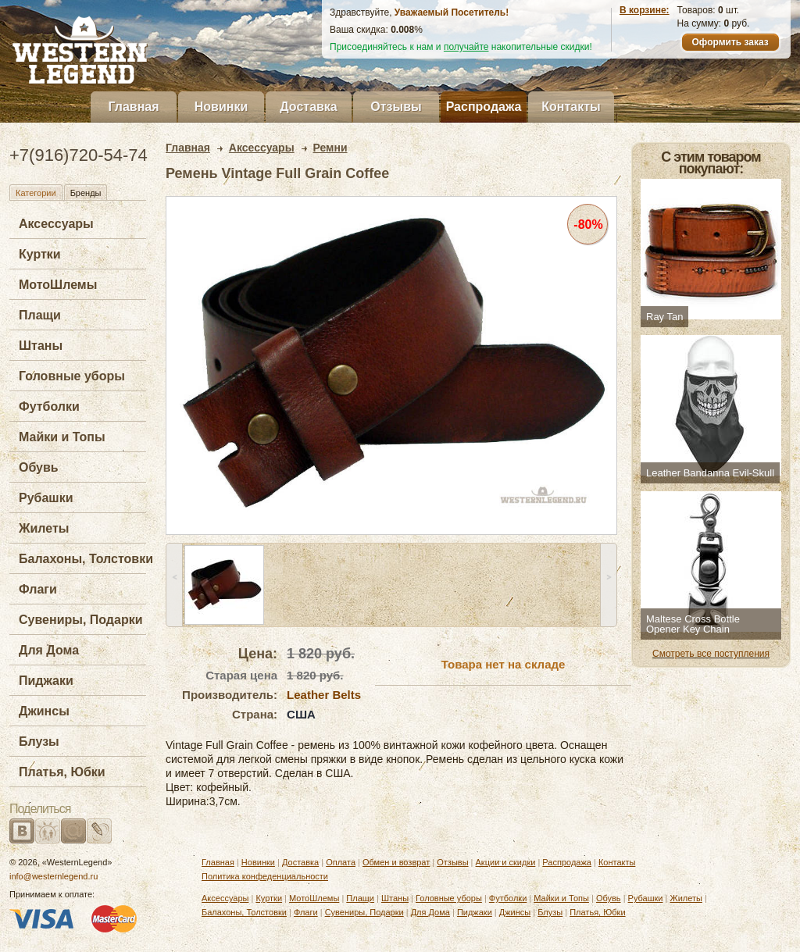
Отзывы (395, 106)
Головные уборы (72, 376)
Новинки (221, 106)
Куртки (40, 254)
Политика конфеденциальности (265, 876)
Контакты (570, 106)
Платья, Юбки (62, 772)
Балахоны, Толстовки (86, 558)
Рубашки (46, 498)
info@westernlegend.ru (53, 876)
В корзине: (645, 10)
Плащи (40, 315)
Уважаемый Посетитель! (452, 12)
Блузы (39, 741)
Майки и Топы (62, 437)
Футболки (49, 406)
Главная (133, 106)
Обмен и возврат (396, 862)
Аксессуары (56, 223)
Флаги (38, 589)
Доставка (309, 106)
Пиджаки (46, 680)
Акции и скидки (506, 862)
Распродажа (484, 106)
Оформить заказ (729, 42)
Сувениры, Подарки (81, 619)
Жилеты (44, 528)
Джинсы (44, 711)
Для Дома (49, 650)
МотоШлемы (58, 284)
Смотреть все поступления (711, 653)
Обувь (39, 467)
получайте (466, 46)
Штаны (40, 345)
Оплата (340, 862)
